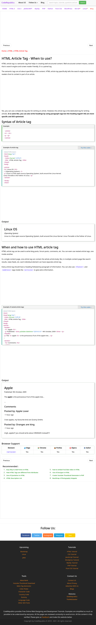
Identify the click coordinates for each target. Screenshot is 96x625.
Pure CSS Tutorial (72, 568)
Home (4, 51)
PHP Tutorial (72, 565)
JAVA (24, 558)
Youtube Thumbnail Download (24, 583)
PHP (43, 9)
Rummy (24, 597)
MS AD (77, 9)
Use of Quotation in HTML (15, 475)
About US (22, 2)
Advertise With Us (72, 586)
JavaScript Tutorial (72, 557)
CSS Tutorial (72, 554)
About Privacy (72, 583)
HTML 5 (12, 9)
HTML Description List (14, 478)
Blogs (72, 589)
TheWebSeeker (72, 599)
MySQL (37, 9)
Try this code (86, 148)
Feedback (45, 617)
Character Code (24, 592)
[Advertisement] (48, 27)
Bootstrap (24, 551)
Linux (85, 9)
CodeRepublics (8, 2)
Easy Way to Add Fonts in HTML (17, 470)
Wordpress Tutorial (72, 560)
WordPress (68, 9)
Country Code (24, 594)
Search (82, 2)
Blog (42, 2)
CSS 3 (19, 9)
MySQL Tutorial (71, 563)
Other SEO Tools (24, 603)
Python (50, 9)
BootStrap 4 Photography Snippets (64, 478)
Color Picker (24, 589)
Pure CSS (58, 9)
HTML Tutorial (72, 551)
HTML (10, 51)
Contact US (72, 580)
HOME (4, 9)
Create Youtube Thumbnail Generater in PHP (68, 475)
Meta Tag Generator (24, 586)
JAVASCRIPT (28, 9)
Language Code (24, 600)
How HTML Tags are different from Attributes (22, 472)
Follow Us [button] (33, 2)
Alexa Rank (24, 580)
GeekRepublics (72, 596)
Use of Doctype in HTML (60, 472)
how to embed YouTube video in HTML (66, 470)
